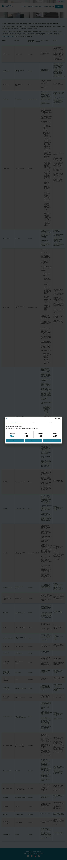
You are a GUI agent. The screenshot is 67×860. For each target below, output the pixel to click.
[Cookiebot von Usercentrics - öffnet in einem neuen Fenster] (55, 418)
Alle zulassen (52, 440)
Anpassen (33, 440)
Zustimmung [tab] (14, 422)
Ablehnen (15, 440)
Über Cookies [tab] (52, 422)
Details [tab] (33, 422)
